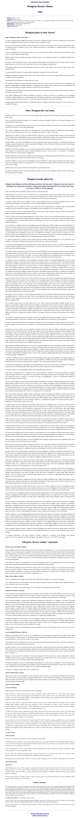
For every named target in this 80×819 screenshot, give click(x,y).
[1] (51, 179)
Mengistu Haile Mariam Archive (40, 813)
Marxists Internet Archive (40, 815)
